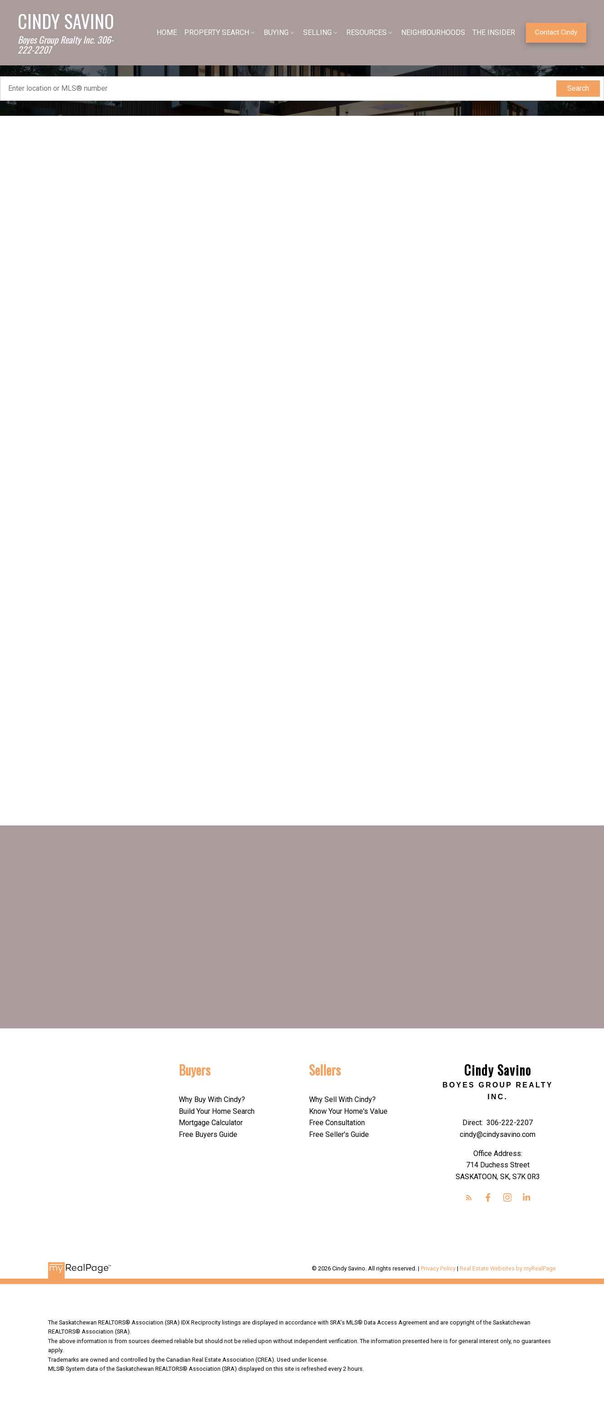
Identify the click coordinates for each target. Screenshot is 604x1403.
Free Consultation (337, 1122)
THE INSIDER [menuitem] (491, 32)
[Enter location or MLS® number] (280, 88)
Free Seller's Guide (339, 1134)
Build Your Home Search (217, 1111)
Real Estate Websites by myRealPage (508, 1268)
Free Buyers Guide (208, 1134)
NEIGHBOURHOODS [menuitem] (430, 32)
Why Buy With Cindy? (212, 1099)
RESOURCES (364, 32)
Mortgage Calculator (211, 1122)
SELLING (314, 32)
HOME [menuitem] (164, 32)
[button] (553, 33)
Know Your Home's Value (348, 1111)
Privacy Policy (438, 1268)
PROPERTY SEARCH (214, 32)
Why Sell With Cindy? (342, 1099)
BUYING (273, 32)
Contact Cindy (553, 32)
